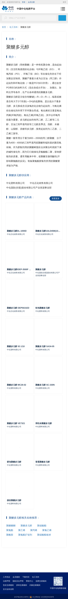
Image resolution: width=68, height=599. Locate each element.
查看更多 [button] (55, 198)
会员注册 (31, 2)
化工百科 (14, 27)
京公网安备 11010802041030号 (42, 597)
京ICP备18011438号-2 (21, 597)
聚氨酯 (9, 546)
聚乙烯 (21, 546)
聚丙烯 (33, 546)
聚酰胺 (9, 551)
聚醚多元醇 (26, 542)
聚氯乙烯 (47, 546)
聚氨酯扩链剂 (25, 551)
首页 (64, 2)
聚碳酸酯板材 (44, 551)
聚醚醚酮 (10, 542)
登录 (23, 2)
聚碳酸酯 (41, 542)
